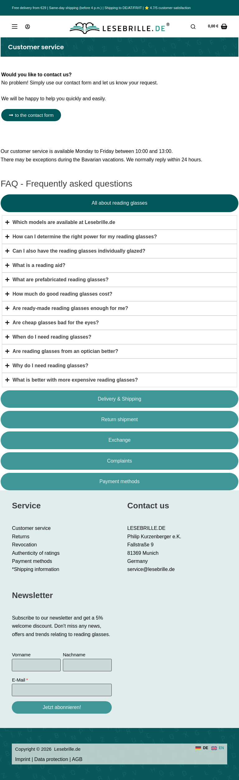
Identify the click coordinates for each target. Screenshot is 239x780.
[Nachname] (87, 665)
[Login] (27, 26)
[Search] (193, 26)
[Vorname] (36, 665)
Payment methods (32, 561)
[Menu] (14, 26)
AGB (77, 759)
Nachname (74, 654)
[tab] (119, 203)
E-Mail (18, 679)
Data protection (51, 759)
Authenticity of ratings (35, 553)
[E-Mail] (62, 690)
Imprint (22, 759)
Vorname (21, 654)
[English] (217, 748)
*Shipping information (35, 569)
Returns (20, 536)
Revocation (24, 544)
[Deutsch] (201, 748)
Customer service (31, 528)
